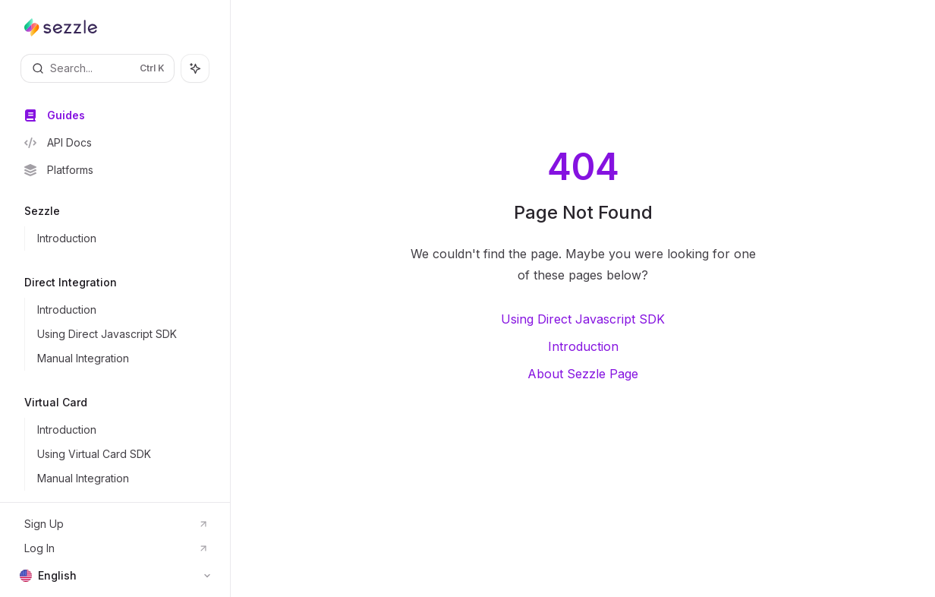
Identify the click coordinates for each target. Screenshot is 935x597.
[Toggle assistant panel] (195, 68)
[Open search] (97, 68)
